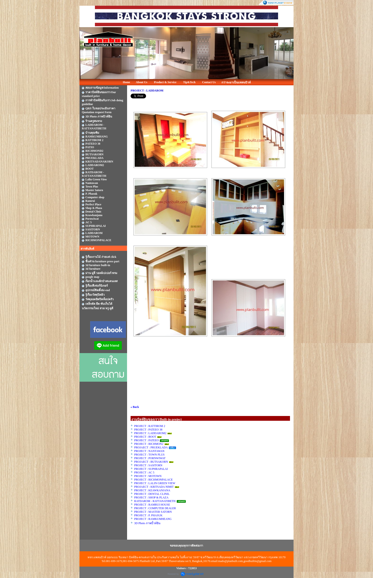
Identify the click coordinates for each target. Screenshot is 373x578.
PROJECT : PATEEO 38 (148, 429)
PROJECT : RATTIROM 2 (149, 426)
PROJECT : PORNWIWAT (150, 458)
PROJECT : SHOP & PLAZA (151, 497)
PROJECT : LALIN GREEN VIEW (154, 483)
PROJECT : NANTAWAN (149, 451)
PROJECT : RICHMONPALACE (153, 479)
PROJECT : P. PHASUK (148, 515)
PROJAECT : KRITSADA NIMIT (154, 486)
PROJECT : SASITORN (148, 465)
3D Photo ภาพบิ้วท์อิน (147, 523)
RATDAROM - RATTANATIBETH (155, 501)
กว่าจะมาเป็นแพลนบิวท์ (236, 82)
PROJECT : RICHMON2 (148, 444)
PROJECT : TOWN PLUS (149, 454)
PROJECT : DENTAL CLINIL (151, 494)
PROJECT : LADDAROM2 (150, 433)
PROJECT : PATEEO (146, 440)
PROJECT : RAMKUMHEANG (153, 519)
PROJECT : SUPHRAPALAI (151, 469)
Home (126, 82)
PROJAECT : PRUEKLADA (151, 447)
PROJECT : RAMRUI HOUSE (152, 504)
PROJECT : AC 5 (144, 472)
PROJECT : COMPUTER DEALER (155, 508)
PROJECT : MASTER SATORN (153, 511)
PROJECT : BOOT (145, 436)
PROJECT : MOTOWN (148, 476)
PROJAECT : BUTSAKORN (151, 461)
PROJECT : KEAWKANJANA (152, 490)
